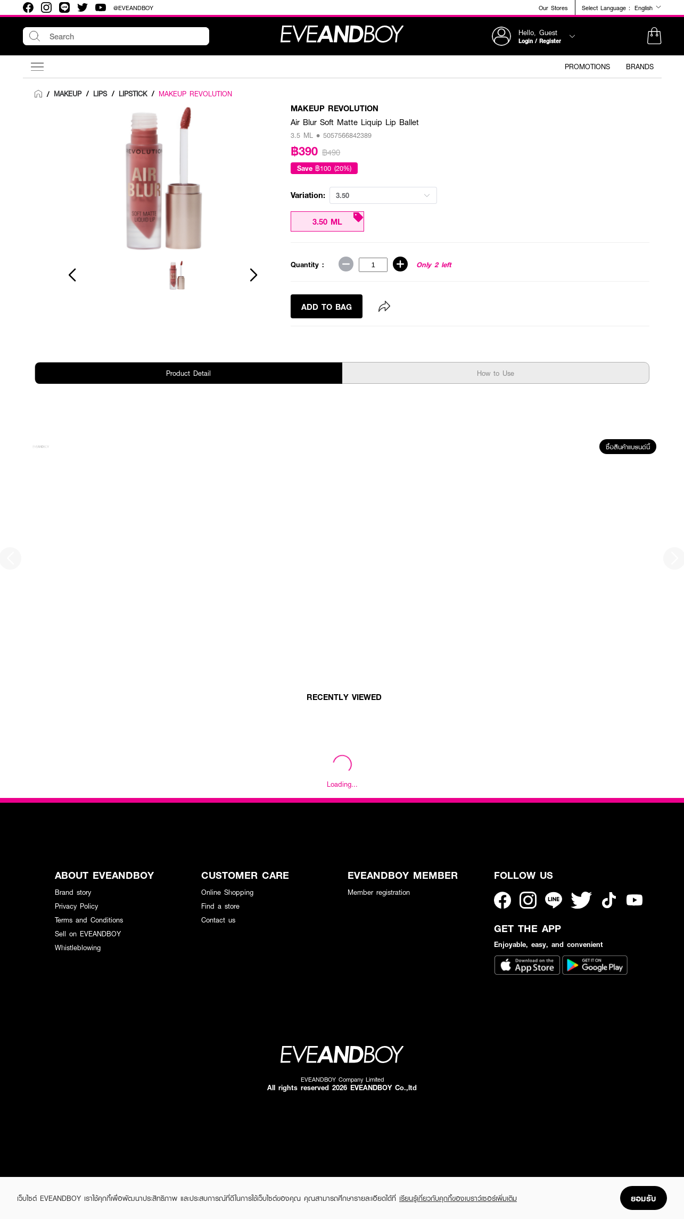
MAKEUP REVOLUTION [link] (195, 93)
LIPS (100, 93)
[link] (38, 94)
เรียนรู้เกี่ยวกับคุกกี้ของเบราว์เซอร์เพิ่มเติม (458, 1198)
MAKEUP (67, 93)
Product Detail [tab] (188, 373)
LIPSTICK (133, 93)
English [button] (648, 7)
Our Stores (553, 8)
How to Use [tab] (495, 373)
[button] (654, 36)
